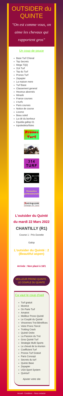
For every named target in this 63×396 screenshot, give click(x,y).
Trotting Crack (28, 329)
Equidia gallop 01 (25, 122)
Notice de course (25, 108)
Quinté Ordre (28, 332)
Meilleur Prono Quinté (32, 316)
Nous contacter (40, 393)
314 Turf (20, 68)
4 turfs (19, 102)
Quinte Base (27, 363)
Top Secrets (22, 61)
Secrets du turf (28, 359)
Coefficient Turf (29, 349)
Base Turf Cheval (25, 58)
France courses (24, 98)
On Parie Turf (28, 309)
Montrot (25, 306)
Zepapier (21, 78)
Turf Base (21, 85)
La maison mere (24, 81)
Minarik (20, 95)
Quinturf (25, 373)
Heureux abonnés (25, 91)
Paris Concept (28, 356)
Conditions (28, 393)
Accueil (20, 393)
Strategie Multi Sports (32, 343)
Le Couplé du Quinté (32, 319)
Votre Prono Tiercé (30, 326)
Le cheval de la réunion (33, 346)
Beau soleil (22, 115)
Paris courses (23, 105)
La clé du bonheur (25, 118)
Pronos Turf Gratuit (31, 353)
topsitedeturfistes (25, 125)
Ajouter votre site (31, 379)
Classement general (26, 88)
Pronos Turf (22, 75)
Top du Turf (22, 71)
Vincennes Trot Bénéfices (34, 322)
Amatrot (25, 312)
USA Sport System (30, 369)
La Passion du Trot (31, 336)
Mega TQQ (22, 65)
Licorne (20, 112)
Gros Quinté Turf (29, 339)
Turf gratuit (26, 302)
